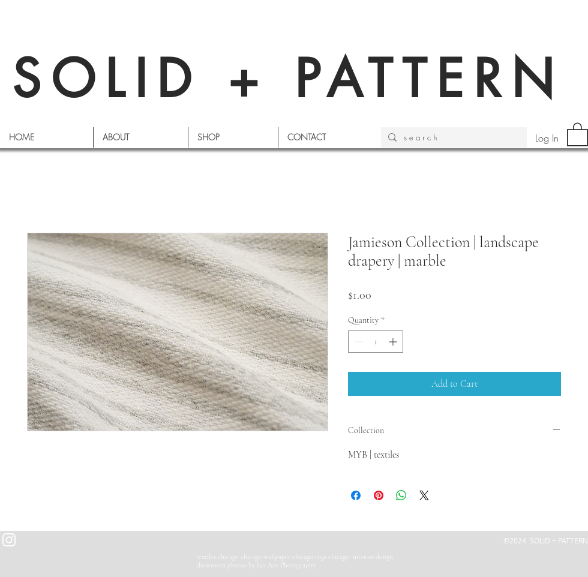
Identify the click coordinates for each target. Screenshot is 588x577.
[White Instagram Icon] (9, 540)
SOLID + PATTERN (288, 79)
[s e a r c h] (453, 137)
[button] (577, 133)
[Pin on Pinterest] (378, 495)
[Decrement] (357, 341)
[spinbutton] (375, 341)
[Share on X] (424, 495)
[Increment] (393, 341)
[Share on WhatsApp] (401, 495)
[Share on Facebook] (356, 495)
